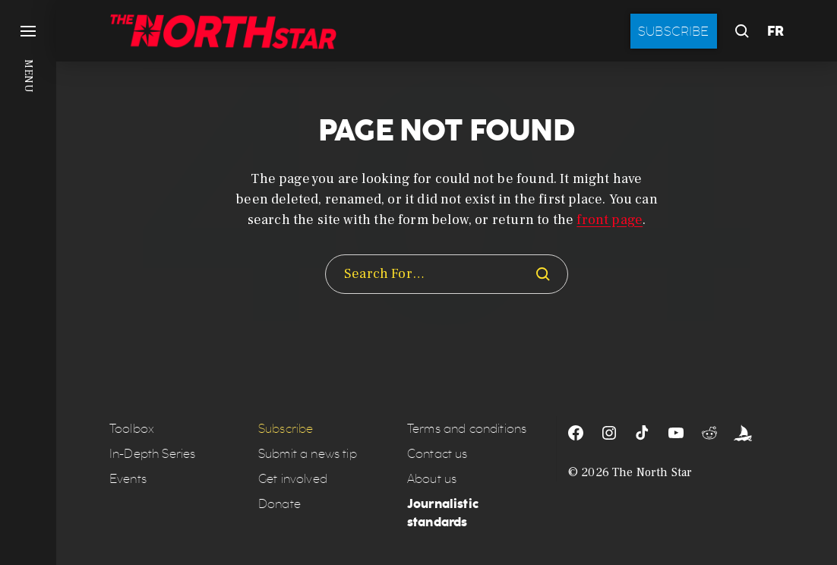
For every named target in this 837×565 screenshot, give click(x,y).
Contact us (437, 454)
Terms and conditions (466, 429)
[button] (28, 282)
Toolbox (131, 429)
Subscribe (673, 31)
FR (775, 31)
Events (128, 479)
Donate (279, 504)
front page (609, 220)
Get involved (292, 479)
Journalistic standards (443, 513)
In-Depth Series (152, 454)
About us (431, 479)
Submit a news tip (307, 454)
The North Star (652, 472)
